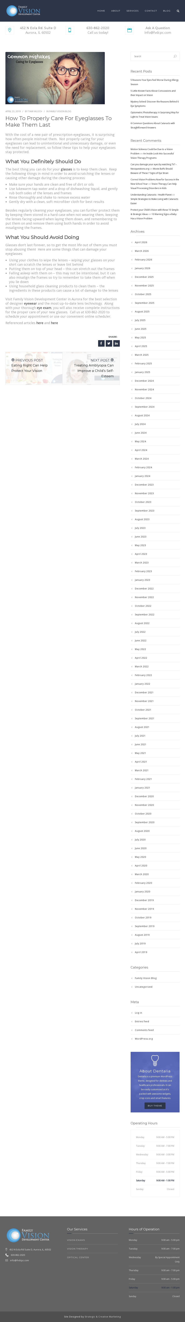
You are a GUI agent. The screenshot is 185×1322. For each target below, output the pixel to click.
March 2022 (142, 666)
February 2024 (143, 467)
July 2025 (140, 320)
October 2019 (143, 917)
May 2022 (140, 649)
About (115, 10)
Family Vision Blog (60, 111)
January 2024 (142, 476)
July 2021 (140, 735)
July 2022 (140, 631)
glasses (66, 169)
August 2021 (142, 727)
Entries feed (142, 1021)
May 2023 (140, 545)
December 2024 (144, 380)
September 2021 (144, 718)
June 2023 (141, 536)
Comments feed (144, 1030)
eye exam (44, 308)
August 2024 (142, 415)
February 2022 (143, 675)
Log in (138, 1012)
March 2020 (142, 874)
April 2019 (141, 952)
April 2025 (141, 346)
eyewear (30, 303)
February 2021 (143, 779)
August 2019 (142, 934)
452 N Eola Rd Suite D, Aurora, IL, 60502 (30, 1249)
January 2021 (142, 787)
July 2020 (140, 839)
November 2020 (144, 805)
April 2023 (141, 553)
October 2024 (143, 398)
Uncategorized (143, 986)
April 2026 (141, 242)
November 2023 (144, 493)
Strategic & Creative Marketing (103, 1316)
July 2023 (140, 528)
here (39, 323)
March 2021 (142, 770)
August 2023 (142, 519)
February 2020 (143, 882)
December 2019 (144, 900)
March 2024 (142, 458)
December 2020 (144, 796)
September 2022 (144, 614)
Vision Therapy (77, 1248)
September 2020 (144, 822)
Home (101, 10)
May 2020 (140, 856)
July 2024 (140, 424)
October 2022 (143, 605)
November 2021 (144, 701)
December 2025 (144, 276)
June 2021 (141, 744)
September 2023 (144, 510)
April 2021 (141, 761)
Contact (151, 10)
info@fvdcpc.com (19, 1260)
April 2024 (141, 450)
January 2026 (142, 268)
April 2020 (141, 865)
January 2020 (142, 891)
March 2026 (142, 250)
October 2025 (143, 294)
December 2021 (144, 692)
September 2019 (144, 926)
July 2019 (140, 943)
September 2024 (144, 406)
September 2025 (144, 302)
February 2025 (143, 363)
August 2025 (142, 311)
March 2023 (142, 562)
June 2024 (141, 432)
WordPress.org (144, 1038)
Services (132, 10)
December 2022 (144, 588)
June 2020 (141, 848)
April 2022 (141, 657)
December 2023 (144, 484)
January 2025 (142, 372)
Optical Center (78, 1257)
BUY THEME (155, 1105)
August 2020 (142, 831)
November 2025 (144, 285)
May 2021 (140, 753)
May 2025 (140, 337)
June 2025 (141, 328)
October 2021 (143, 709)
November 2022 (144, 597)
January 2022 (142, 683)
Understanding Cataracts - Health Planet (151, 194)
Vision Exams (76, 1240)
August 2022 (142, 623)
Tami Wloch (35, 111)
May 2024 (140, 441)
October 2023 (143, 502)
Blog (167, 10)
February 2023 (143, 571)
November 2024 (144, 389)
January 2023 (142, 579)
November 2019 (144, 908)
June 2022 (141, 640)
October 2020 (143, 813)
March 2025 (142, 354)
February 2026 (143, 259)
